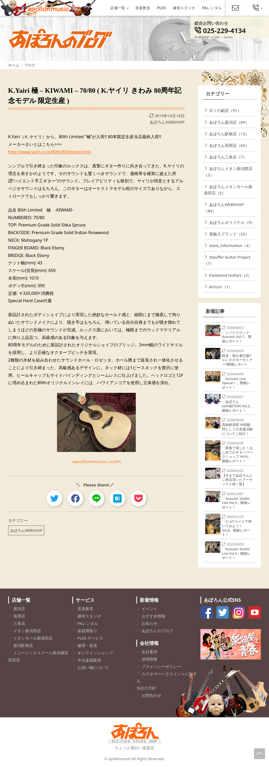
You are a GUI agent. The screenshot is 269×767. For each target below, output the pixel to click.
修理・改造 (87, 645)
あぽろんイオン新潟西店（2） (228, 171)
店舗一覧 (119, 7)
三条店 (19, 623)
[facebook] (75, 498)
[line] (96, 498)
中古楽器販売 (89, 660)
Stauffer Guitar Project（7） (227, 260)
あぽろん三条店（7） (228, 156)
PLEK (161, 7)
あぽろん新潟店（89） (229, 122)
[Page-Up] (259, 753)
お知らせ (149, 623)
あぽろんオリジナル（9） (232, 222)
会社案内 (149, 651)
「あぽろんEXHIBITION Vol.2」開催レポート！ (237, 406)
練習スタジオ (184, 7)
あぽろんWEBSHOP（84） (224, 207)
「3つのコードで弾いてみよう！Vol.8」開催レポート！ (236, 528)
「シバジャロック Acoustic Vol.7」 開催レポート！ (236, 336)
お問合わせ (151, 695)
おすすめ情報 (153, 616)
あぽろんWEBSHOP (167, 122)
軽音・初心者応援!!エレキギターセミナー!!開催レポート (237, 360)
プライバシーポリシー (161, 666)
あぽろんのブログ (157, 630)
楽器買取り (87, 630)
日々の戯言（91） (225, 110)
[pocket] (138, 498)
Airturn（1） (220, 286)
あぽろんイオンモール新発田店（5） (228, 189)
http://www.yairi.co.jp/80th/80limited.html (49, 152)
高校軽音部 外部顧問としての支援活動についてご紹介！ (237, 429)
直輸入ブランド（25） (229, 233)
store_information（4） (230, 245)
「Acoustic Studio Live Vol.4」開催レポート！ (236, 553)
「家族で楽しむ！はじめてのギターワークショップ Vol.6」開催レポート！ (237, 454)
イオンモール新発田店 (33, 638)
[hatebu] (117, 498)
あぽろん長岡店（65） (229, 145)
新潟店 (19, 608)
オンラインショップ (95, 652)
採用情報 (149, 659)
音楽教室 (142, 7)
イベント (149, 608)
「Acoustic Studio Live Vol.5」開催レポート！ (236, 502)
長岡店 (19, 616)
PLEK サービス (90, 638)
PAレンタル (212, 7)
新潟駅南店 (23, 645)
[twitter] (54, 498)
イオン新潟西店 (27, 630)
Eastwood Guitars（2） (230, 275)
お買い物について (93, 667)
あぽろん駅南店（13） (229, 133)
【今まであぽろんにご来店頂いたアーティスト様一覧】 (237, 479)
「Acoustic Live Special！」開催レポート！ (236, 383)
